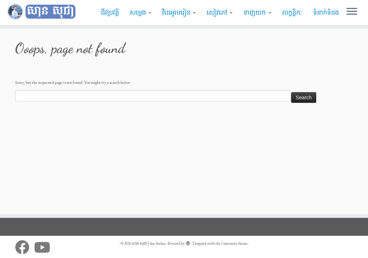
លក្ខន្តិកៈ (292, 12)
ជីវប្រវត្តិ (110, 12)
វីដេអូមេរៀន (179, 12)
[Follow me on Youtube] (44, 247)
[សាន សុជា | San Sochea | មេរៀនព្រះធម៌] (43, 12)
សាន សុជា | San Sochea (149, 243)
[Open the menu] (351, 11)
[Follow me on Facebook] (24, 247)
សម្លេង (140, 12)
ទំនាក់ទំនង (326, 12)
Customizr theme (234, 243)
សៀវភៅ (220, 12)
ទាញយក (257, 12)
